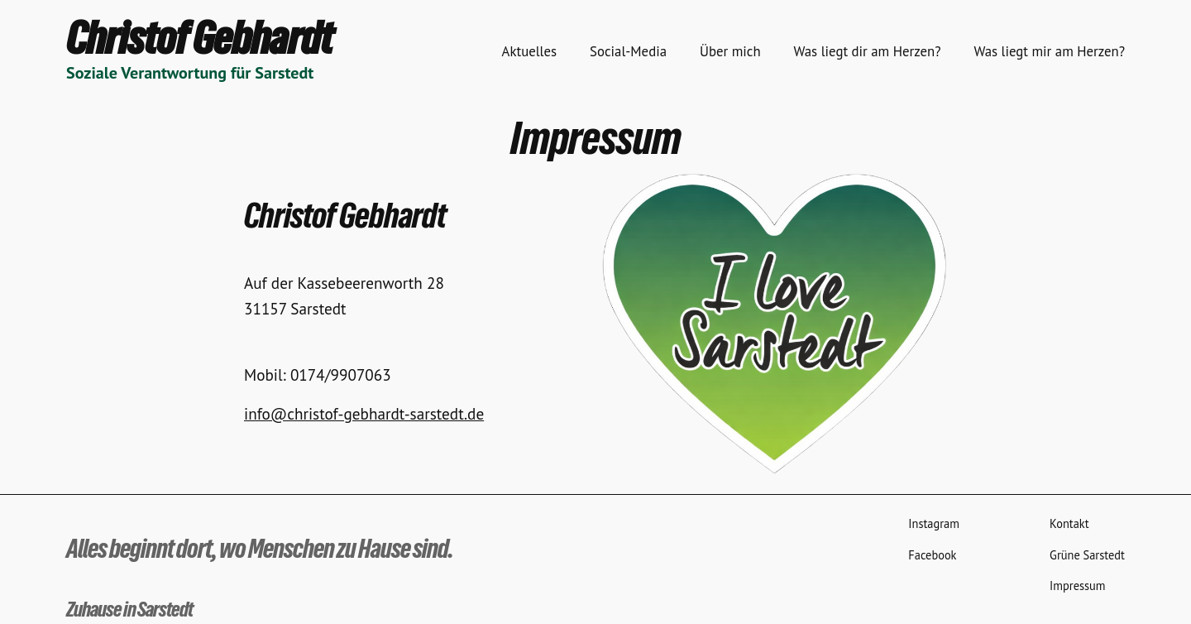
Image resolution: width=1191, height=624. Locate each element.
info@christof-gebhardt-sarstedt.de (364, 413)
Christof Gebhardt (199, 38)
